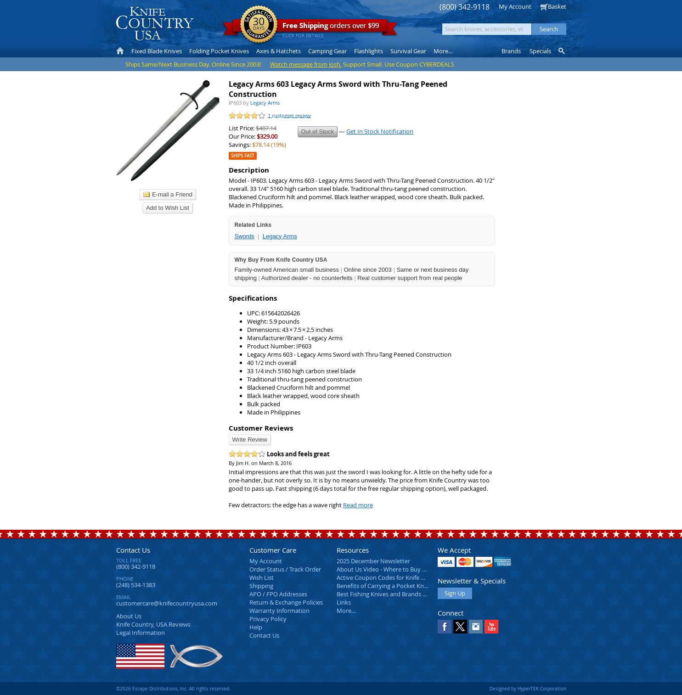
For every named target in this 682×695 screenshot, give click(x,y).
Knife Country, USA (155, 23)
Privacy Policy (268, 619)
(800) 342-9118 (465, 7)
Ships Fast (242, 156)
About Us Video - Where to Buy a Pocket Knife (399, 569)
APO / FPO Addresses (278, 594)
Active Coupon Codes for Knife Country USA (396, 577)
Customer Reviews (261, 428)
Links (344, 602)
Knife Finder (562, 51)
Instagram (476, 626)
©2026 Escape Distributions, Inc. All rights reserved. (173, 688)
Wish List (261, 577)
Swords (244, 236)
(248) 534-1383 (135, 585)
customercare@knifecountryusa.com (166, 603)
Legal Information (140, 632)
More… (346, 610)
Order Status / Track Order (285, 569)
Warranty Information (279, 610)
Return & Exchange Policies (286, 602)
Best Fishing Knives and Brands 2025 (386, 594)
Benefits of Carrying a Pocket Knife (383, 586)
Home (120, 51)
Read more (358, 505)
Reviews (153, 624)
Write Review (249, 439)
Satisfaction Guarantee (259, 25)
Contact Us (133, 550)
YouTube (491, 626)
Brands (511, 51)
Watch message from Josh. (306, 64)
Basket (557, 6)
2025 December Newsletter (373, 561)
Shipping (261, 586)
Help (255, 627)
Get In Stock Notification (379, 131)
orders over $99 (310, 27)
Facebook (444, 626)
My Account (515, 6)
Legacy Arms (280, 236)
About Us (128, 616)
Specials (540, 51)
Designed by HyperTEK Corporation (528, 688)
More (443, 51)
